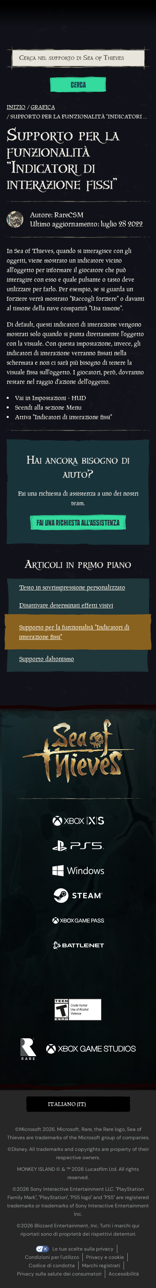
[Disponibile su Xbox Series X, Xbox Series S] (78, 822)
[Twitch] (52, 975)
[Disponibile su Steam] (78, 896)
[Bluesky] (136, 975)
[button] (78, 1104)
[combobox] (78, 58)
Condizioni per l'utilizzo (52, 1257)
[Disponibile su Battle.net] (78, 946)
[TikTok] (119, 975)
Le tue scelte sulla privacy (83, 1249)
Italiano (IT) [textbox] (67, 1104)
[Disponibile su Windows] (78, 872)
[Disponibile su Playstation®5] (78, 847)
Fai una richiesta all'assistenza (78, 523)
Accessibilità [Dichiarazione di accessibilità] (124, 1274)
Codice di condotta (52, 1265)
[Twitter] (34, 974)
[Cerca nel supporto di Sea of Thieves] (78, 58)
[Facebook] (18, 974)
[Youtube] (76, 975)
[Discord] (101, 975)
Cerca (78, 85)
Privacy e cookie (105, 1257)
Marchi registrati (101, 1265)
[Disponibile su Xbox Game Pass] (78, 921)
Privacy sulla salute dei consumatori (59, 1274)
